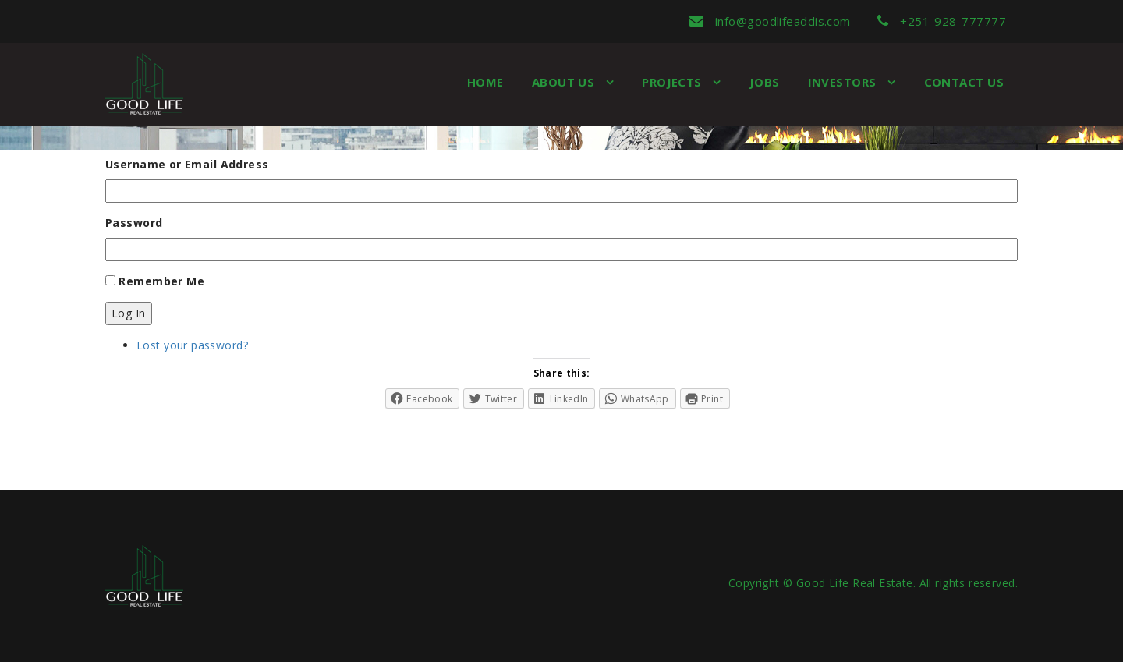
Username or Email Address (187, 164)
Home (485, 82)
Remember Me (161, 281)
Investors (844, 82)
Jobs (764, 82)
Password (133, 222)
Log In (129, 313)
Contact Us (964, 82)
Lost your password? (192, 345)
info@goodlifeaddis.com (770, 21)
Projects (673, 82)
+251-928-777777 (941, 21)
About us (565, 82)
